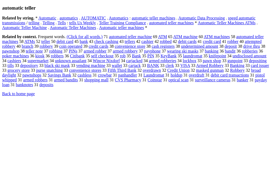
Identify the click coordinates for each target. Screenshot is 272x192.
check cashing (106, 41)
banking (212, 51)
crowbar (105, 75)
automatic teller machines (153, 18)
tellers (130, 41)
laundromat (192, 56)
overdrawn (152, 70)
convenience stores (85, 70)
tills (10, 65)
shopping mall (96, 80)
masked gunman (210, 70)
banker (242, 80)
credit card (212, 41)
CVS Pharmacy (128, 80)
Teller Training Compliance (122, 23)
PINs (73, 51)
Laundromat (153, 75)
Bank (136, 56)
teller (45, 41)
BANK (153, 65)
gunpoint (235, 60)
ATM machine (185, 36)
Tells (62, 23)
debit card (64, 41)
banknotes (24, 84)
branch (27, 46)
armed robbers (35, 80)
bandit (230, 51)
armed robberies (162, 60)
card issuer (260, 65)
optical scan (178, 80)
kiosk (40, 56)
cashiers (14, 60)
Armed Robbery (210, 65)
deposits (46, 84)
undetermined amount (199, 46)
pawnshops (31, 75)
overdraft (197, 75)
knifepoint (217, 56)
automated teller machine (130, 36)
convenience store (130, 46)
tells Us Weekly (82, 23)
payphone (152, 51)
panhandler (127, 75)
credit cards (98, 46)
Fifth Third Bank (122, 70)
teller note (34, 51)
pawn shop (212, 60)
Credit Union (178, 70)
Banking (237, 65)
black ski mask (57, 65)
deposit (231, 46)
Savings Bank (59, 75)
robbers (57, 56)
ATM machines (217, 36)
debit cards (187, 41)
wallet (117, 65)
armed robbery (125, 51)
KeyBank (168, 56)
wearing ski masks (182, 51)
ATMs (29, 41)
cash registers (163, 46)
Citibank (77, 56)
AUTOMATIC (93, 18)
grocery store (18, 70)
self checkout (102, 56)
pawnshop (10, 51)
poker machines (15, 56)
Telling (48, 23)
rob (122, 56)
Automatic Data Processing (201, 18)
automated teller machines (171, 23)
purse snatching (49, 70)
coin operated (70, 46)
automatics (69, 18)
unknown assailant (71, 60)
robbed (166, 41)
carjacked (134, 60)
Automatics (119, 18)
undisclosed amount (249, 56)
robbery (46, 46)
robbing (55, 51)
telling (34, 23)
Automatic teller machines (121, 27)
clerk (169, 65)
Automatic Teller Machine (24, 27)
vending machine (90, 65)
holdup (176, 75)
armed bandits (66, 80)
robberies (250, 51)
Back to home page (18, 93)
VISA (185, 65)
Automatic (47, 18)
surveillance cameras (213, 80)
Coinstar (155, 80)
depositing (258, 60)
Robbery (237, 70)
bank (84, 41)
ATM (162, 36)
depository (29, 65)
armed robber (95, 51)
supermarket (38, 60)
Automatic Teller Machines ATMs (227, 23)
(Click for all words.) (85, 36)
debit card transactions (230, 75)
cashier (147, 41)
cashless (84, 75)
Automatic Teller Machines (73, 27)
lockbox (190, 60)
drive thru (251, 46)
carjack (135, 65)
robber (233, 41)
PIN (150, 56)
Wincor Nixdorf (106, 60)
